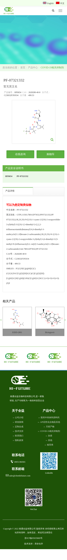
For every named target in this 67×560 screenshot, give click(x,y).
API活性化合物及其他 (50, 422)
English (50, 3)
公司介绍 (19, 417)
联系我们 (19, 435)
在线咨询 (20, 154)
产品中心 (33, 67)
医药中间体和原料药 (50, 417)
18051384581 (19, 462)
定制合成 (19, 426)
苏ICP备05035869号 (33, 538)
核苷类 (50, 445)
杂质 (50, 435)
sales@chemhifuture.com (19, 476)
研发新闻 (19, 422)
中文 (62, 3)
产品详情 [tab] (9, 191)
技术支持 (19, 431)
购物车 (50, 154)
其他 (50, 440)
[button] (2, 321)
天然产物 (50, 426)
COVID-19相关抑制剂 (52, 67)
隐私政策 (19, 440)
